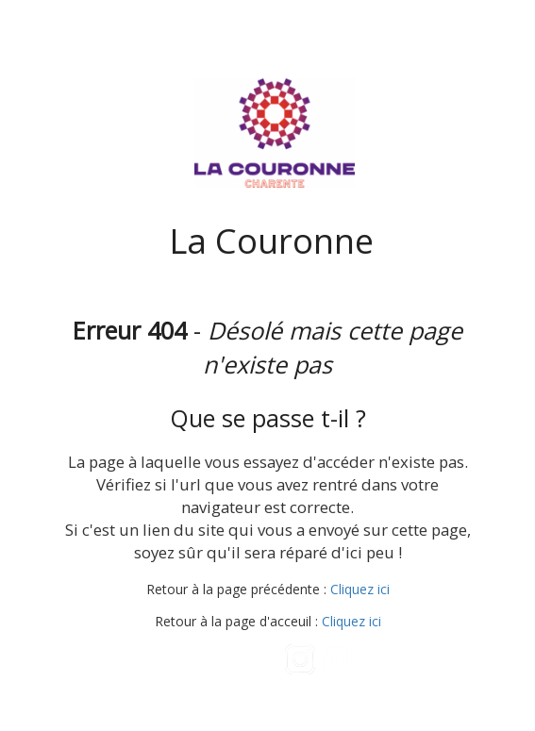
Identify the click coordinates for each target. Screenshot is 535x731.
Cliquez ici (360, 589)
